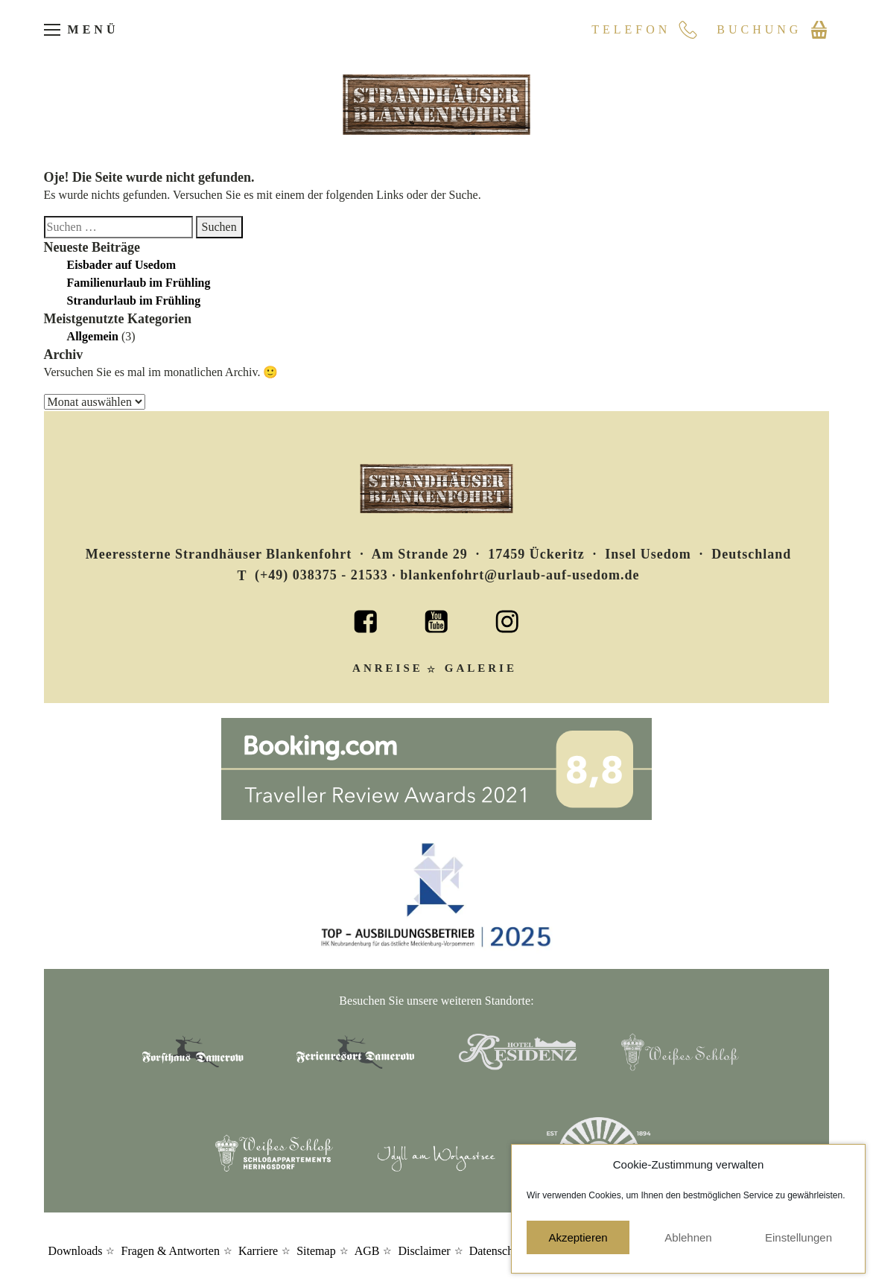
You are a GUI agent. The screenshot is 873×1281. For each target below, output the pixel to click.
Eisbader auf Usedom (121, 264)
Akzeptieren (577, 1237)
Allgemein (92, 336)
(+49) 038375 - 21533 (321, 575)
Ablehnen (687, 1237)
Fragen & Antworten (170, 1251)
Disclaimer (424, 1251)
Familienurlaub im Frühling (139, 282)
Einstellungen (798, 1237)
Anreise (387, 668)
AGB (367, 1251)
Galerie (481, 668)
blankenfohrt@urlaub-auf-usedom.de (519, 575)
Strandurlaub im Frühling (134, 300)
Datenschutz (498, 1251)
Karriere (258, 1251)
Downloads (75, 1251)
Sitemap (315, 1251)
